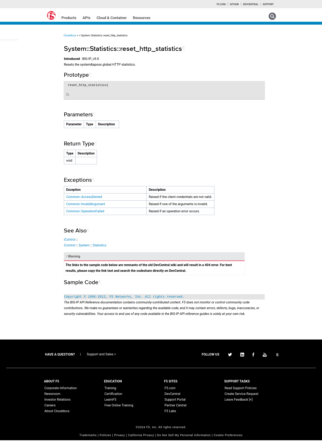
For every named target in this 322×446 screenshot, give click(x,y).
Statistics (109, 245)
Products (68, 18)
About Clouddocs (57, 417)
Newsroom (52, 399)
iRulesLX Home (18, 77)
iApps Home (16, 47)
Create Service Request (242, 399)
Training (110, 394)
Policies (105, 441)
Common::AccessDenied (94, 197)
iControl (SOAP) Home (23, 62)
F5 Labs (170, 417)
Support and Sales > (101, 360)
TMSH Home (17, 84)
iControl (79, 239)
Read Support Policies (241, 394)
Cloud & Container (112, 18)
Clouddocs (80, 35)
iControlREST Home (21, 54)
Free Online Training (119, 411)
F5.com (221, 4)
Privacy (119, 441)
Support (268, 4)
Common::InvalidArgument (95, 204)
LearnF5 (110, 405)
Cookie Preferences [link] (228, 441)
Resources (142, 18)
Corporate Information (60, 394)
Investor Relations (57, 405)
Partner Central (175, 411)
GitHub (234, 4)
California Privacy (141, 441)
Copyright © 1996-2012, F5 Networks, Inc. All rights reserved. (134, 297)
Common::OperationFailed (95, 211)
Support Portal (175, 405)
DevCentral (172, 399)
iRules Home (17, 69)
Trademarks (88, 441)
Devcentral (250, 4)
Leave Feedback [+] (239, 405)
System (94, 245)
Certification (113, 399)
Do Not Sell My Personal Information (184, 441)
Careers (50, 411)
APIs (86, 18)
